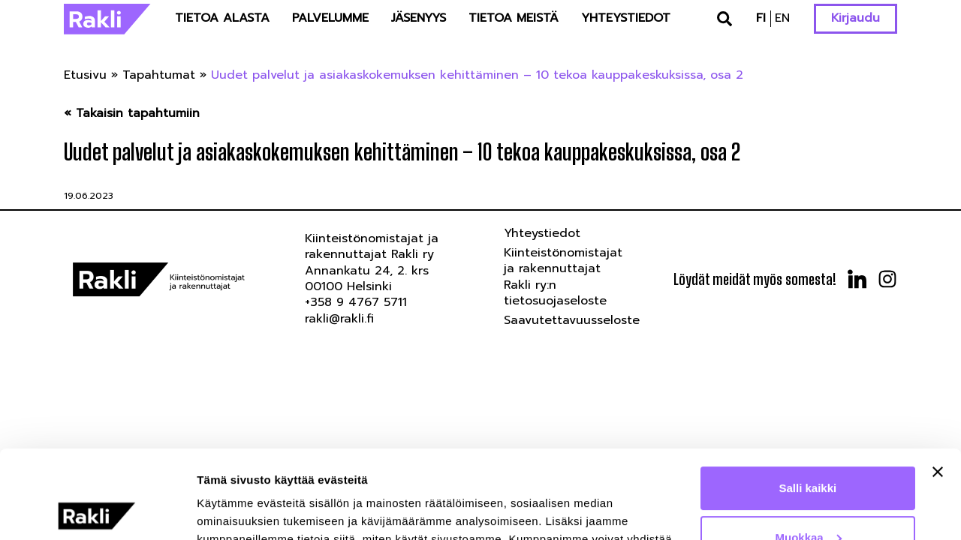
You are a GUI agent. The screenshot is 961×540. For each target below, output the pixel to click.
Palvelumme (330, 18)
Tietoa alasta (222, 18)
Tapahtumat (158, 75)
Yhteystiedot (625, 18)
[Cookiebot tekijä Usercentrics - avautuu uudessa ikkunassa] (97, 511)
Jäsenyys (418, 18)
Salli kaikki (808, 400)
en (782, 18)
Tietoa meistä (513, 18)
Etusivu (85, 75)
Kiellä (808, 498)
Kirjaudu (855, 18)
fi (761, 18)
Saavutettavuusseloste (572, 320)
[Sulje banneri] (937, 384)
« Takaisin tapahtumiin (132, 114)
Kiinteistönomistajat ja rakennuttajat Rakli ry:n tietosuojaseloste (563, 277)
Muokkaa (809, 448)
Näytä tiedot (229, 510)
